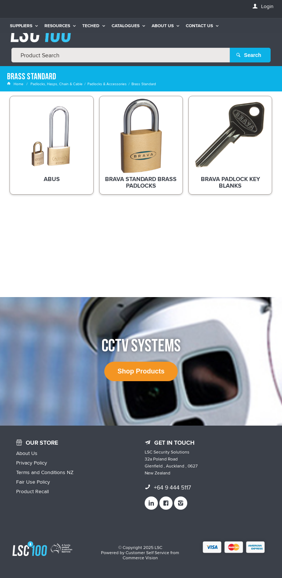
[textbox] (120, 55)
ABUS (52, 179)
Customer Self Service (147, 552)
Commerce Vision (140, 557)
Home (16, 83)
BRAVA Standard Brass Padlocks (141, 183)
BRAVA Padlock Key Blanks (230, 183)
